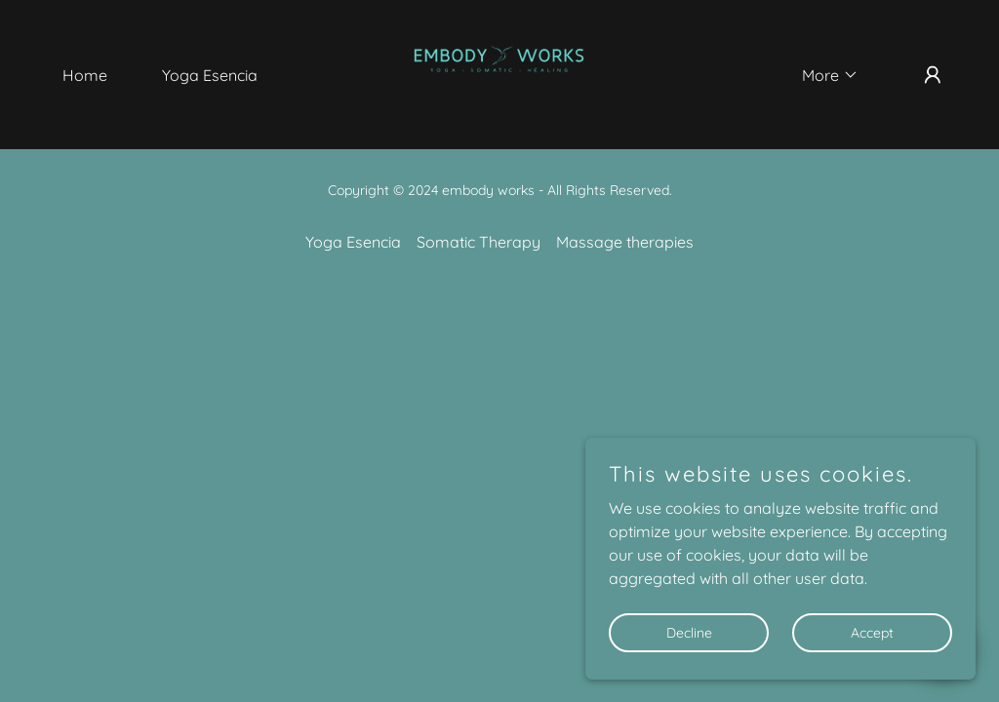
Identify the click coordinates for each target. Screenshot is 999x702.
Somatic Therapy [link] (478, 242)
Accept (872, 632)
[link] (499, 73)
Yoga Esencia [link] (210, 75)
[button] (822, 75)
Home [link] (84, 75)
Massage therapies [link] (625, 242)
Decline (689, 632)
